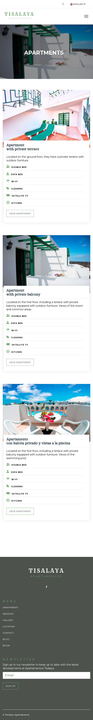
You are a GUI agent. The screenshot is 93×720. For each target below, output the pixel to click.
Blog (6, 639)
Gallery (8, 620)
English (78, 4)
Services (8, 613)
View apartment (20, 213)
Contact (8, 632)
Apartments (10, 607)
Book (6, 645)
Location (9, 626)
